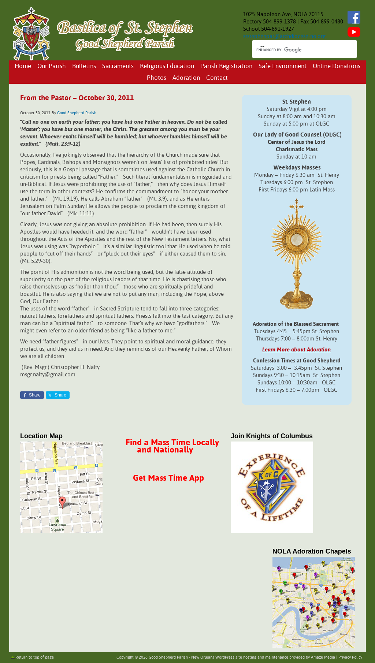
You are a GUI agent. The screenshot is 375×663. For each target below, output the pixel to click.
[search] (297, 50)
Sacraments (118, 66)
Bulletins (84, 66)
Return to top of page (34, 657)
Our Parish (51, 66)
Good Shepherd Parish (76, 113)
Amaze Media (323, 657)
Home (23, 66)
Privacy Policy (350, 657)
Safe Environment (283, 66)
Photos (156, 78)
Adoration (186, 78)
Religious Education (167, 66)
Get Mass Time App (168, 478)
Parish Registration (226, 66)
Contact (217, 78)
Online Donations (336, 66)
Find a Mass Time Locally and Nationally (172, 446)
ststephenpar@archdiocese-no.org (284, 36)
